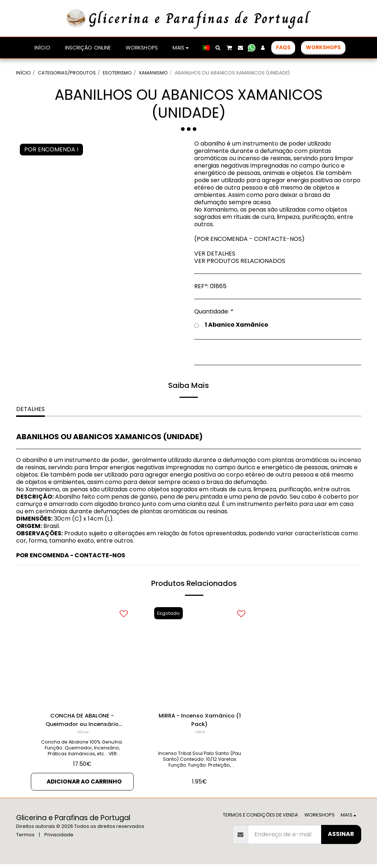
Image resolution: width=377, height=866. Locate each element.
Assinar (341, 836)
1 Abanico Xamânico (231, 325)
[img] (82, 654)
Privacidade (58, 836)
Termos (25, 836)
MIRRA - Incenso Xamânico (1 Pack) (199, 720)
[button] (218, 47)
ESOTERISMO (117, 73)
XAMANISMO (153, 73)
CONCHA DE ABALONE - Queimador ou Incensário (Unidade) (82, 720)
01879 (200, 733)
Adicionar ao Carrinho (84, 783)
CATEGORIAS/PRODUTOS (67, 73)
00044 (83, 733)
